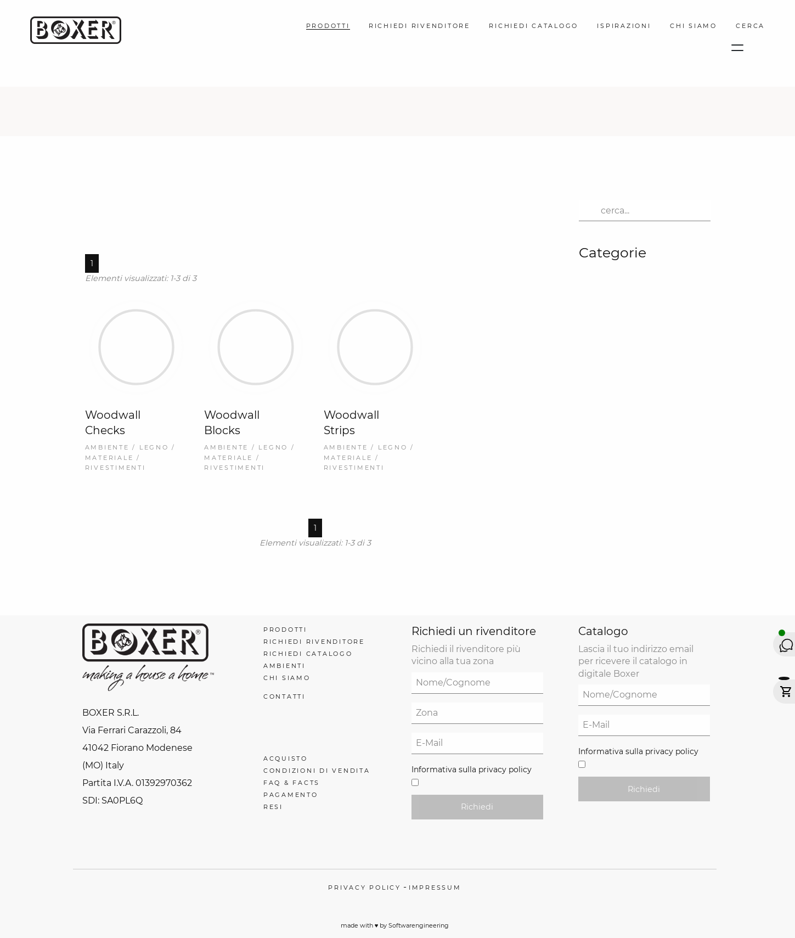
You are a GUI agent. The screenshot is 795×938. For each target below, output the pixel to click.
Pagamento (290, 795)
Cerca (750, 26)
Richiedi (477, 807)
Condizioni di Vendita (316, 770)
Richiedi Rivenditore (419, 26)
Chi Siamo (693, 26)
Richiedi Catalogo (533, 26)
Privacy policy (364, 887)
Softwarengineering (418, 925)
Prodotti (328, 26)
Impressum (435, 887)
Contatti (284, 696)
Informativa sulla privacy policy (471, 769)
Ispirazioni (624, 26)
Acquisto (285, 758)
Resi (273, 807)
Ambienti (284, 666)
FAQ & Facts (291, 783)
